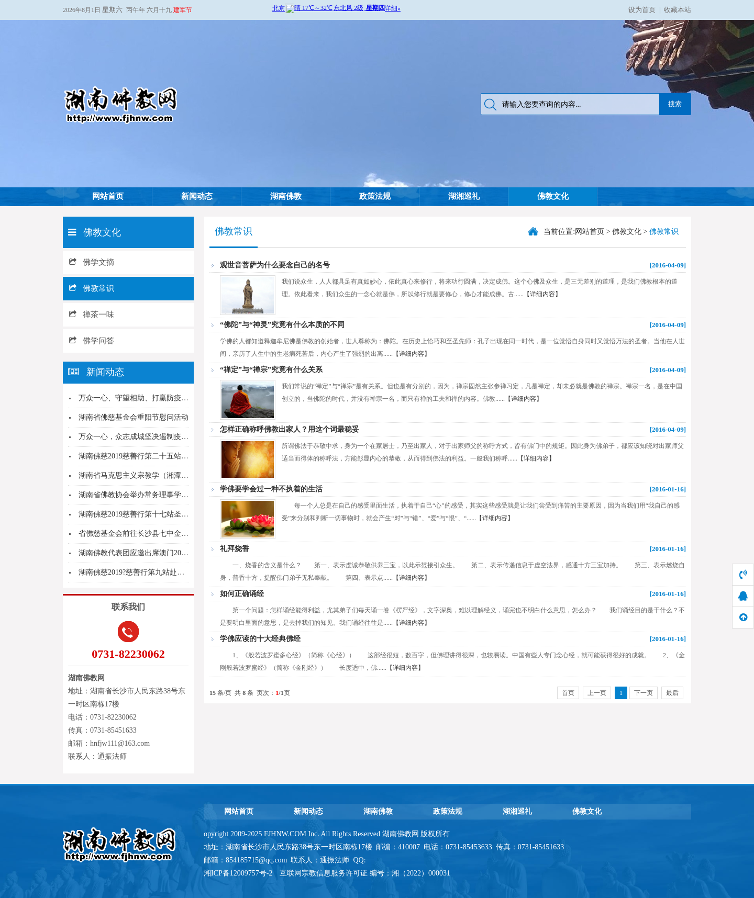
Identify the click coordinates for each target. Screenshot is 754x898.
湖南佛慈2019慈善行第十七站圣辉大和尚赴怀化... (158, 514)
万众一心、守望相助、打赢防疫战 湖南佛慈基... (155, 398)
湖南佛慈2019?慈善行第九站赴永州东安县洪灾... (156, 572)
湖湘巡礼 (464, 196)
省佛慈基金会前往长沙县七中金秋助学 (141, 533)
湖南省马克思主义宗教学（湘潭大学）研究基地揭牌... (166, 475)
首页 (568, 693)
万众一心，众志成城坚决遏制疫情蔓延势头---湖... (158, 437)
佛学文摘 (91, 262)
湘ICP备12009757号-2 (239, 873)
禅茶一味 (91, 314)
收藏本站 (677, 10)
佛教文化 (553, 196)
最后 (672, 693)
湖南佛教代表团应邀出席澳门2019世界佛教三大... (158, 553)
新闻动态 (197, 196)
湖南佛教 (286, 196)
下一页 (643, 693)
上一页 (596, 693)
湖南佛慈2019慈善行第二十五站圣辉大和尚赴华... (158, 456)
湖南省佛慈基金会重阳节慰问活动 (133, 417)
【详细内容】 (542, 294)
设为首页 (642, 10)
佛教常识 (91, 288)
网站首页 (108, 196)
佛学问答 (91, 340)
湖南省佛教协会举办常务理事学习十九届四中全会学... (166, 495)
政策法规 (375, 196)
